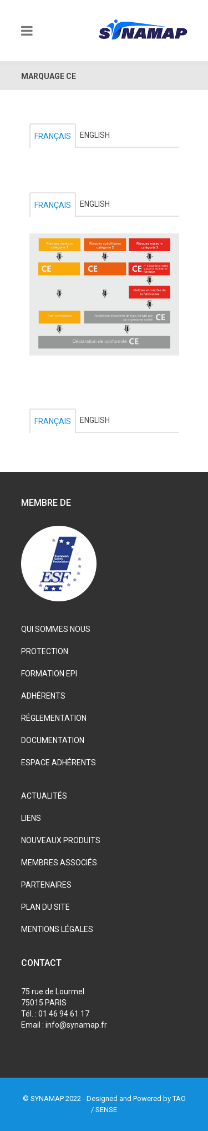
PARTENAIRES (46, 884)
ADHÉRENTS (43, 695)
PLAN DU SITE (45, 907)
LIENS (31, 818)
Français (52, 136)
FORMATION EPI (49, 673)
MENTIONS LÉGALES (57, 929)
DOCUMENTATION (52, 740)
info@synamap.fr (76, 1024)
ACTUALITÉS (44, 795)
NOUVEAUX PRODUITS (60, 840)
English (95, 135)
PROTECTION (44, 651)
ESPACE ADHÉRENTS (58, 762)
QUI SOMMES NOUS (55, 629)
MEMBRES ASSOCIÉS (59, 862)
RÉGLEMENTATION (54, 718)
